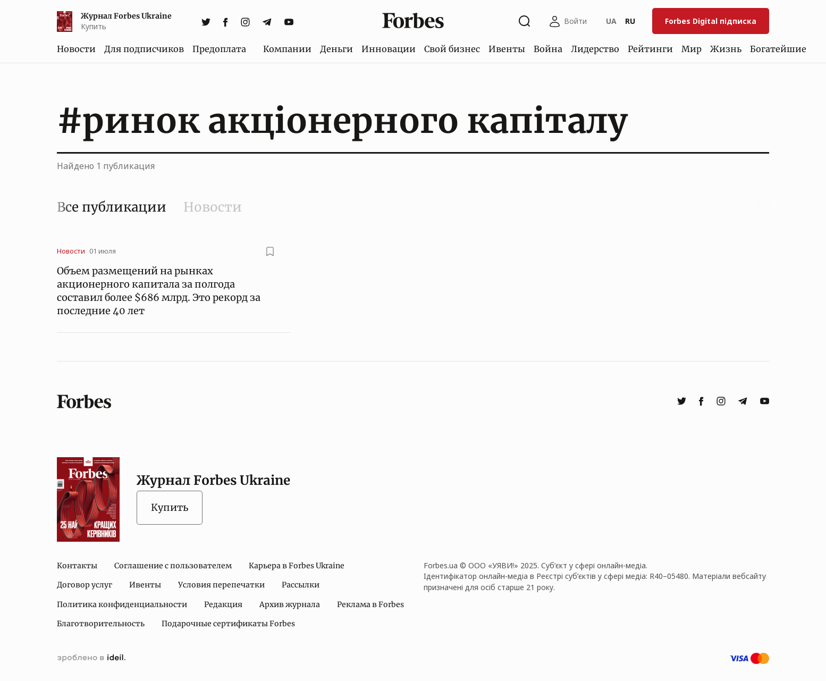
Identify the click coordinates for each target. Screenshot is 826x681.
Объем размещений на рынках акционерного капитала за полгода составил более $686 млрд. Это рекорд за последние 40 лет (158, 291)
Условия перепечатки (221, 585)
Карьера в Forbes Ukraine (296, 565)
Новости (76, 49)
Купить (169, 507)
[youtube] (289, 21)
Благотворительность (101, 623)
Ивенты (506, 49)
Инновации (388, 49)
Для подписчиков (144, 49)
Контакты (77, 565)
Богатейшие (778, 49)
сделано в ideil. (91, 658)
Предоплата (219, 49)
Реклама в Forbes (370, 604)
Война (548, 49)
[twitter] (206, 21)
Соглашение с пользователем (173, 565)
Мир (691, 49)
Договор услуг (84, 585)
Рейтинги (650, 49)
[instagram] (245, 21)
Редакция (223, 604)
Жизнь (725, 49)
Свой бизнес (452, 49)
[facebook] (225, 21)
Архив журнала (289, 604)
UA (611, 21)
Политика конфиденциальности (122, 604)
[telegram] (267, 21)
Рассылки (300, 585)
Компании (287, 49)
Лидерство (595, 49)
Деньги (336, 49)
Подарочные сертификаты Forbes (228, 623)
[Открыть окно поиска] (525, 21)
